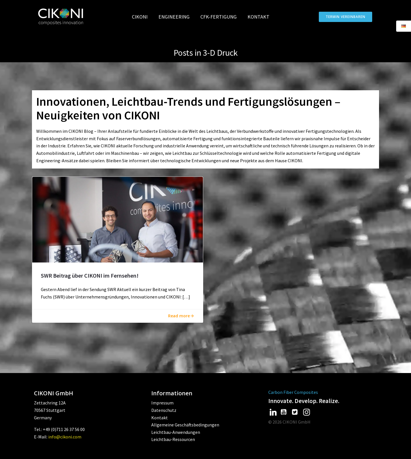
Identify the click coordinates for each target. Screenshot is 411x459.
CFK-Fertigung (221, 16)
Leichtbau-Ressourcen (173, 439)
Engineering (176, 16)
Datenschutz (163, 410)
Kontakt (258, 16)
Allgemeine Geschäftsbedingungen (185, 425)
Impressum (162, 403)
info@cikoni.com (64, 437)
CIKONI (142, 16)
